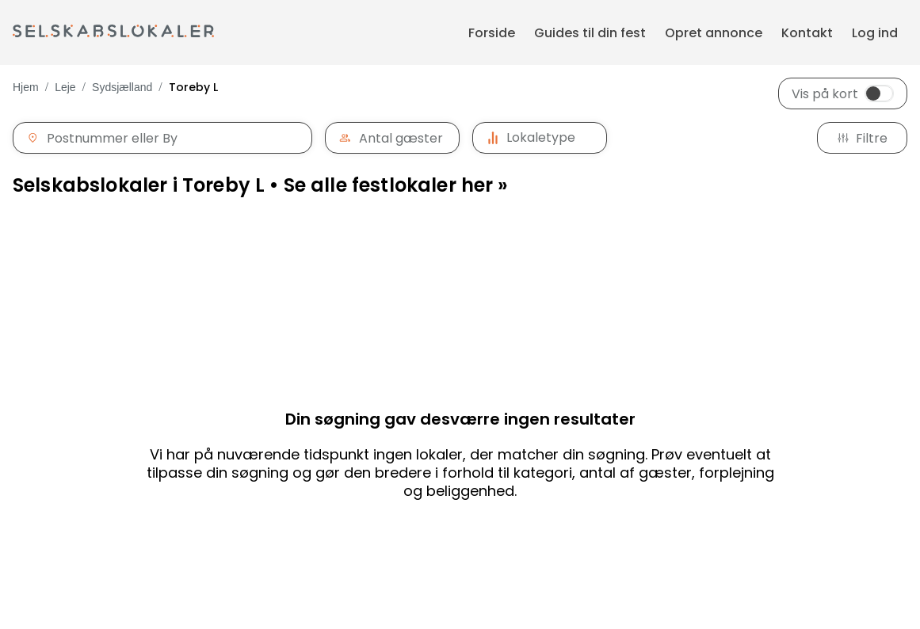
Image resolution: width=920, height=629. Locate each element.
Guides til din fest (590, 33)
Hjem (26, 87)
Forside (491, 33)
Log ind (875, 33)
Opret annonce (713, 33)
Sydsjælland (122, 87)
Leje (65, 87)
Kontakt (807, 33)
